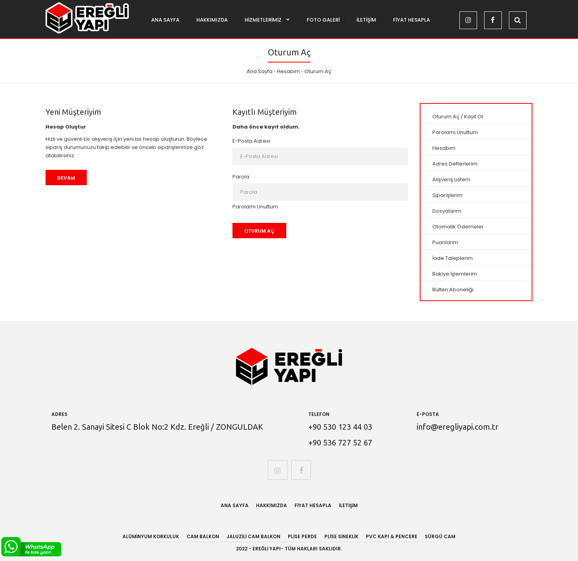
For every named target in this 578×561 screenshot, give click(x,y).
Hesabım (288, 71)
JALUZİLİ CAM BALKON (253, 536)
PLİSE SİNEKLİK (341, 536)
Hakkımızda (271, 505)
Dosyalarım (446, 211)
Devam (66, 178)
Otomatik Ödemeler (458, 226)
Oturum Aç (317, 71)
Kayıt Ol (473, 116)
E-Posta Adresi (251, 141)
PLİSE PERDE (302, 536)
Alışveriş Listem (451, 179)
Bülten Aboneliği (453, 289)
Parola (240, 176)
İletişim (348, 505)
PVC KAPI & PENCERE (391, 536)
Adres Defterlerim (454, 163)
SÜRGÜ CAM (440, 536)
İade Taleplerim (452, 258)
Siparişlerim (447, 195)
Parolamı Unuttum (255, 206)
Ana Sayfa (260, 71)
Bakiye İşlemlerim (454, 274)
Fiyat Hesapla (312, 505)
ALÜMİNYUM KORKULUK (151, 536)
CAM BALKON (203, 536)
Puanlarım (445, 242)
